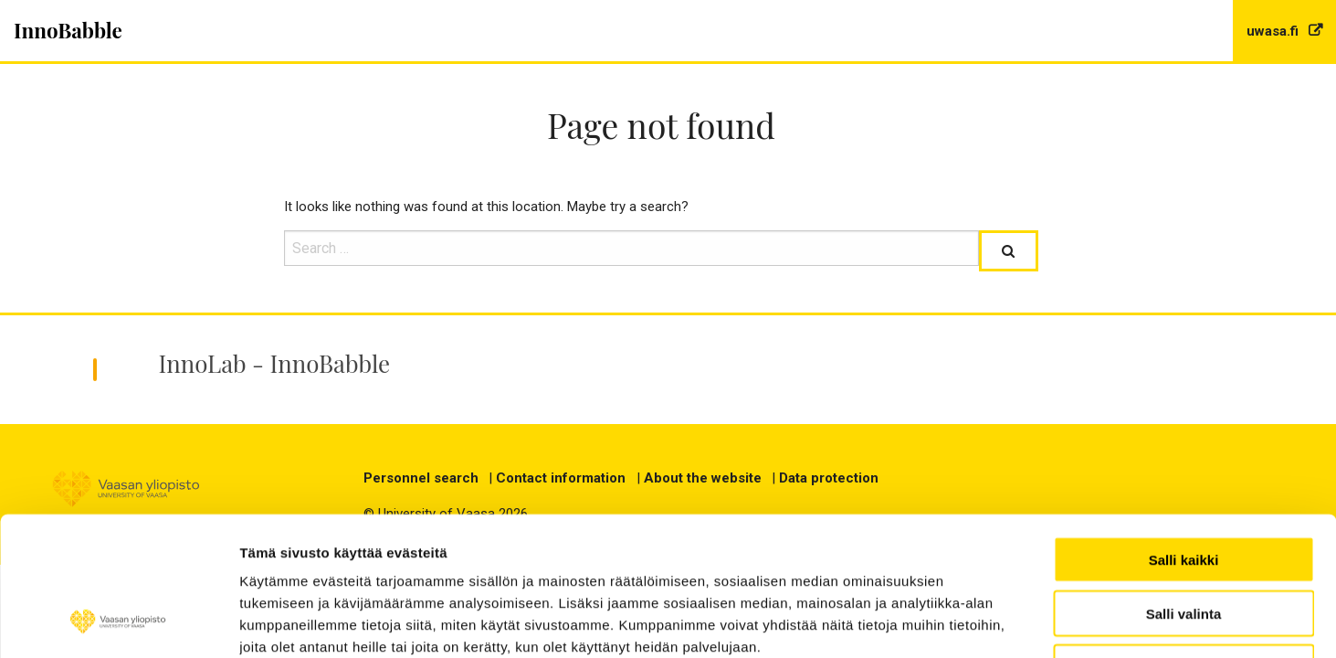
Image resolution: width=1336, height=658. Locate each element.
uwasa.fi (1274, 31)
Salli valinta (1184, 487)
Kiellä (1183, 541)
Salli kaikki (1184, 433)
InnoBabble (68, 30)
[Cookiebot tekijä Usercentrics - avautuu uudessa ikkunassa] (118, 622)
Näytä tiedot (1094, 622)
